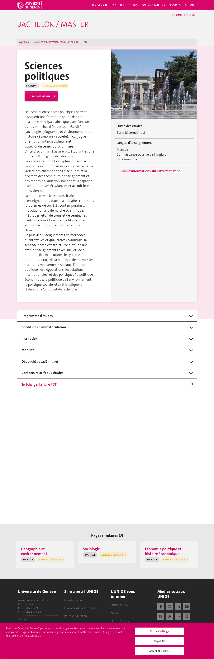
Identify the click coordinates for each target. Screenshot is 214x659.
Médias (115, 613)
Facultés (118, 5)
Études (133, 5)
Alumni (189, 5)
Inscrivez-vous (39, 96)
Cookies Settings (159, 631)
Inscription (29, 339)
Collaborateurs (153, 5)
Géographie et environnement (34, 551)
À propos (24, 42)
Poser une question (75, 616)
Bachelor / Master (53, 24)
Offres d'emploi (120, 621)
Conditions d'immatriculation (43, 327)
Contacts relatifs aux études (42, 373)
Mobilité (27, 350)
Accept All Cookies (159, 651)
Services (175, 5)
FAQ (85, 42)
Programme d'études (37, 316)
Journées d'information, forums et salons (55, 42)
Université (100, 5)
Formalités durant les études (80, 608)
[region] (107, 641)
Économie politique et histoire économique (163, 551)
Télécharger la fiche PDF (107, 384)
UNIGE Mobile (119, 605)
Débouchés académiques (40, 361)
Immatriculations (74, 600)
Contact (22, 619)
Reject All (159, 641)
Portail (177, 15)
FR (189, 14)
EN (193, 14)
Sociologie (91, 548)
